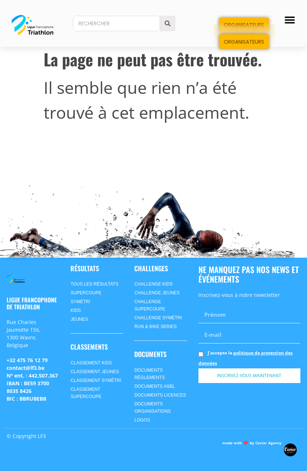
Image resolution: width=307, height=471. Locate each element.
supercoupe (85, 292)
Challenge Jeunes (156, 292)
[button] (289, 20)
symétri (80, 301)
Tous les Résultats (94, 284)
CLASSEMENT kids (91, 362)
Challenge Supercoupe (149, 305)
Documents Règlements (149, 374)
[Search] (167, 23)
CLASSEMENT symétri (95, 380)
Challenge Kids (153, 284)
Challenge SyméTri (158, 317)
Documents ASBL (154, 386)
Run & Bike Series (155, 326)
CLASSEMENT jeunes (94, 371)
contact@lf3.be (25, 367)
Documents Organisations (152, 407)
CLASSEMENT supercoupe (85, 393)
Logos (142, 420)
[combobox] (116, 23)
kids (75, 310)
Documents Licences (160, 395)
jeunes (79, 319)
